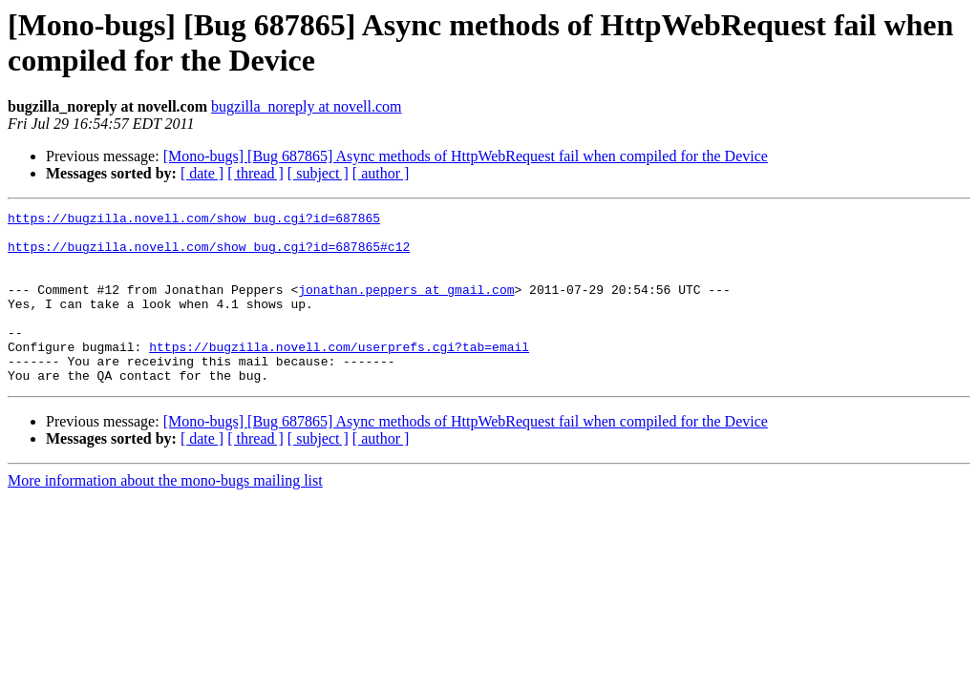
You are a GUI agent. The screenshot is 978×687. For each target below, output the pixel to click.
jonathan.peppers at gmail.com (406, 306)
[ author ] (381, 173)
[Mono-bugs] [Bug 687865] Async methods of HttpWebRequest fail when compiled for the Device (465, 156)
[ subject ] (318, 173)
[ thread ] (255, 173)
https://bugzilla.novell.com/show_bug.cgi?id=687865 (194, 220)
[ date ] (202, 173)
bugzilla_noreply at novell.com (306, 106)
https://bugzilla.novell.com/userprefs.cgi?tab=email (339, 375)
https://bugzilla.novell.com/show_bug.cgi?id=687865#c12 (209, 254)
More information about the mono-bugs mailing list (165, 515)
